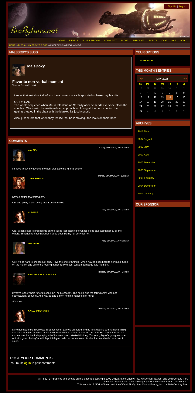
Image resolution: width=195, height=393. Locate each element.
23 (184, 102)
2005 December (147, 162)
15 (177, 97)
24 (140, 106)
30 (169, 88)
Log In (182, 6)
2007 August (145, 139)
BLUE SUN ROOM (91, 40)
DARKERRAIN (36, 178)
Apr (141, 78)
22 (177, 102)
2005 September (147, 170)
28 (155, 88)
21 (169, 102)
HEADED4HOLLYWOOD (42, 274)
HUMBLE (33, 212)
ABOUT (183, 40)
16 (184, 97)
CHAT (164, 40)
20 (162, 102)
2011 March (144, 131)
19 (155, 102)
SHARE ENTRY (146, 60)
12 (155, 97)
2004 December (147, 185)
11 (148, 97)
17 (140, 102)
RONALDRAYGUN (38, 311)
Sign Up (172, 6)
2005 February (146, 178)
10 (140, 97)
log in (27, 363)
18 (148, 102)
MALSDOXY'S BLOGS (37, 45)
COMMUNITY (110, 40)
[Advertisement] (162, 266)
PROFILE (73, 40)
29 (162, 88)
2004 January (145, 193)
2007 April (143, 154)
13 (162, 97)
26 (140, 88)
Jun (185, 78)
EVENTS (153, 40)
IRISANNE (33, 243)
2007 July (143, 146)
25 (148, 106)
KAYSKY (32, 150)
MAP (173, 40)
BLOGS (124, 40)
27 (148, 88)
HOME (62, 40)
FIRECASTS (138, 40)
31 (140, 110)
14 (169, 97)
